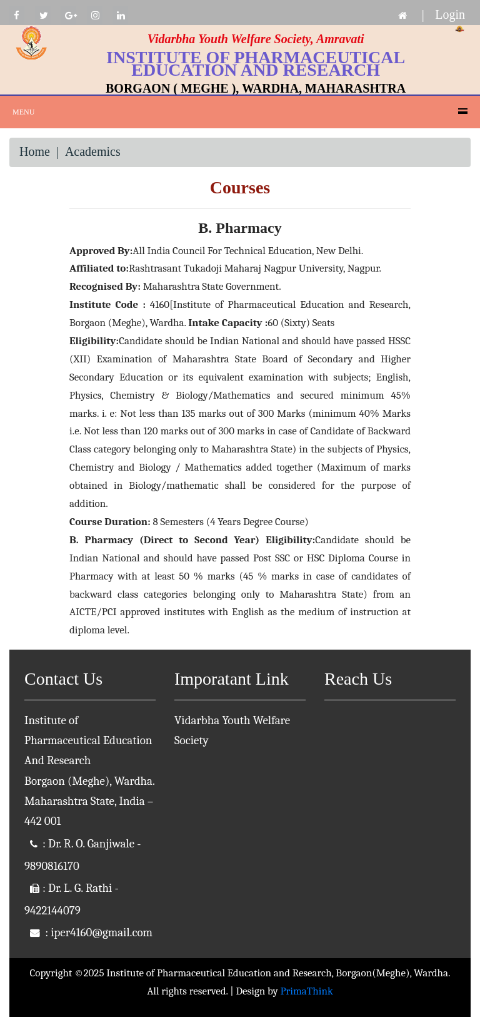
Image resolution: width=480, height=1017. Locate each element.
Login (450, 14)
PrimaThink (307, 991)
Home (34, 151)
